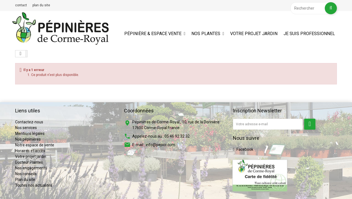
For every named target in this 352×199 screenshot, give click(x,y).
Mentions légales (30, 133)
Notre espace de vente (34, 145)
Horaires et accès (30, 151)
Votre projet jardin (253, 33)
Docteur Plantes (29, 162)
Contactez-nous (29, 122)
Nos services (26, 128)
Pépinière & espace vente (153, 33)
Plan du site (25, 179)
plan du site (41, 5)
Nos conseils (26, 174)
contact (21, 5)
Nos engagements (31, 168)
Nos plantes (205, 33)
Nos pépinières (28, 139)
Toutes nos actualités (33, 185)
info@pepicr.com (160, 145)
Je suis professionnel (309, 33)
